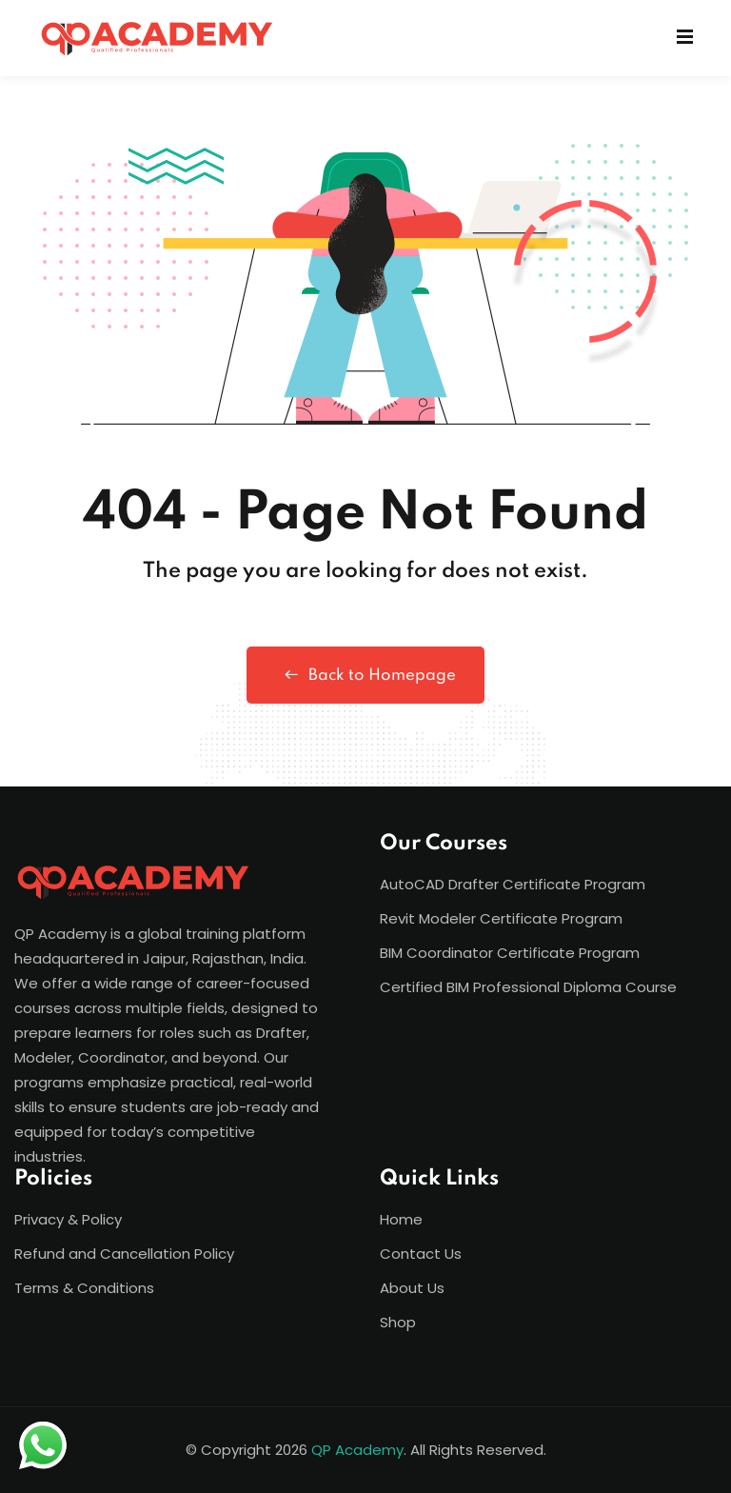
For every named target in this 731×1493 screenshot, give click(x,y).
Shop (398, 1322)
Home (401, 1219)
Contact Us (421, 1254)
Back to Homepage (365, 675)
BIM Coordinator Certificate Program (510, 953)
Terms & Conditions (84, 1288)
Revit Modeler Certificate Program (501, 918)
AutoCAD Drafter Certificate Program (512, 884)
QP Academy (357, 1450)
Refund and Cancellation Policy (124, 1254)
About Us (412, 1288)
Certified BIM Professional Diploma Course (528, 987)
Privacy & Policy (68, 1219)
